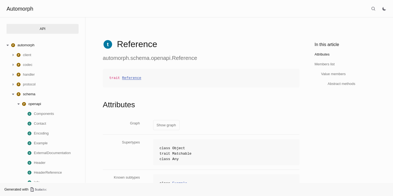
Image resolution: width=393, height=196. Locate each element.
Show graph (166, 125)
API (43, 29)
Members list (325, 64)
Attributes (322, 54)
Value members (333, 74)
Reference (131, 78)
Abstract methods (341, 84)
